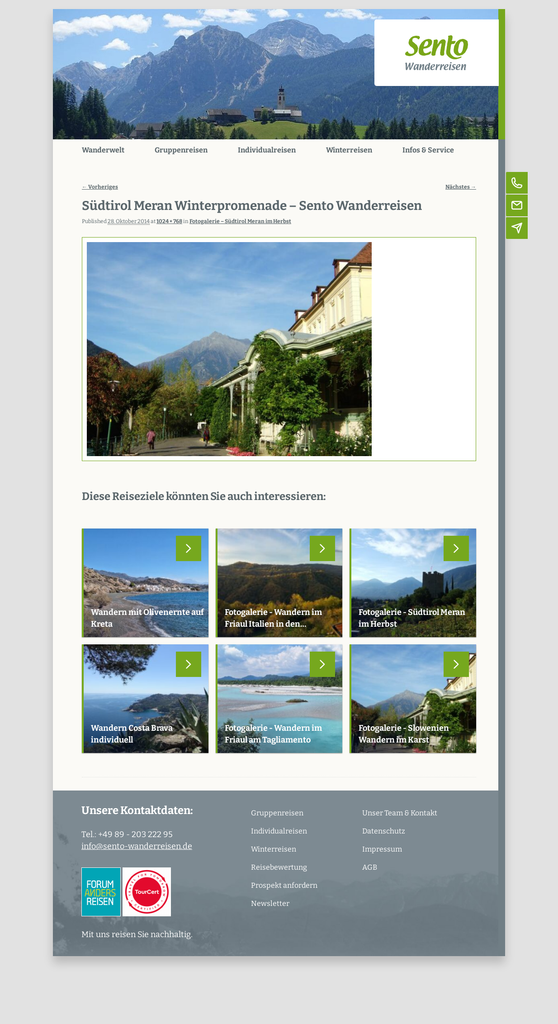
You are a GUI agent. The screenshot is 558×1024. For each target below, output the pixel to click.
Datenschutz (383, 831)
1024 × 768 (169, 221)
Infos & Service (428, 150)
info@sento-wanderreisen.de (136, 846)
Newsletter (270, 903)
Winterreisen (349, 150)
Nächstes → (460, 187)
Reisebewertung (279, 867)
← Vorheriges (100, 187)
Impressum (382, 849)
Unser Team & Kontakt (399, 813)
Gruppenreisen (181, 150)
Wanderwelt (103, 150)
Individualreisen (267, 150)
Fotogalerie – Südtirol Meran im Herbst (240, 221)
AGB (369, 867)
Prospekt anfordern (284, 885)
